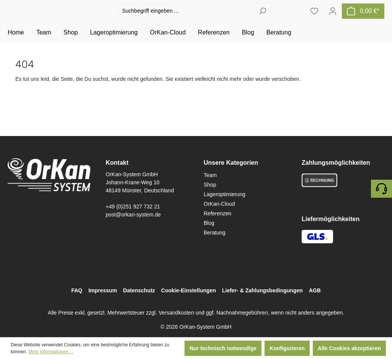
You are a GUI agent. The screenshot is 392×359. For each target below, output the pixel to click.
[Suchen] (262, 20)
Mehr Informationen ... (50, 351)
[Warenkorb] (363, 19)
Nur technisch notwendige (222, 348)
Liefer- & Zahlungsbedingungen (262, 290)
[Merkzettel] (314, 19)
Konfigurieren (287, 348)
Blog (209, 223)
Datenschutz (139, 290)
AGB (315, 290)
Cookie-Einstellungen (188, 290)
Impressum (102, 290)
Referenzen (217, 213)
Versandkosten (176, 313)
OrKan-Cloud (219, 204)
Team (210, 175)
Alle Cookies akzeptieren (349, 348)
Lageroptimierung (224, 194)
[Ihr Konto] (332, 19)
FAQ (76, 290)
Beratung (214, 232)
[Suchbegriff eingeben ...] (186, 20)
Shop (210, 185)
